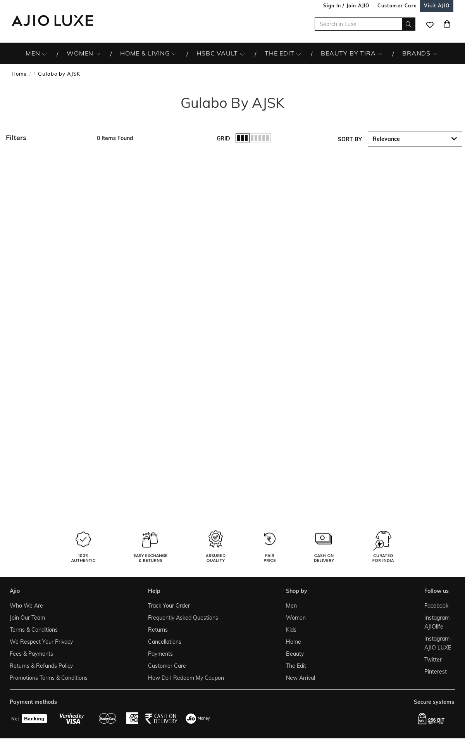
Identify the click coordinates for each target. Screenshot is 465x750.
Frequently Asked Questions (183, 617)
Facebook (436, 605)
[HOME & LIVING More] (174, 54)
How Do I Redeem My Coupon (186, 677)
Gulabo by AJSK (59, 74)
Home (19, 74)
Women (296, 617)
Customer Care (167, 665)
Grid (223, 138)
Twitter (433, 659)
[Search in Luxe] (365, 24)
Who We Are (26, 605)
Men (291, 605)
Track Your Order (169, 605)
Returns (158, 629)
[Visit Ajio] (437, 6)
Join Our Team (27, 617)
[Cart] (446, 24)
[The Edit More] (298, 54)
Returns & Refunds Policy (41, 665)
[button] (47, 138)
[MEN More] (44, 54)
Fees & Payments (31, 653)
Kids (291, 629)
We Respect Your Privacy (41, 641)
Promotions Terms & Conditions (49, 677)
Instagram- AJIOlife (437, 622)
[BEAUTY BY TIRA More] (379, 54)
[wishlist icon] (429, 24)
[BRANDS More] (435, 54)
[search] (408, 24)
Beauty (295, 653)
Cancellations (164, 641)
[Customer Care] (397, 6)
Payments (160, 653)
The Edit (296, 665)
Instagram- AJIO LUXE (437, 643)
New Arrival (300, 677)
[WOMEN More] (97, 54)
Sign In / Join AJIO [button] (346, 6)
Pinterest (435, 671)
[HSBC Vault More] (242, 54)
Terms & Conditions (34, 629)
